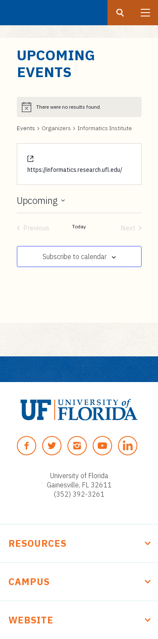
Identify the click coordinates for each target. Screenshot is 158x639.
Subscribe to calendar (75, 256)
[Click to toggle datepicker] (41, 200)
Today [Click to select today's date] (79, 226)
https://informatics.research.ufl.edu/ (74, 170)
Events (26, 128)
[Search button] (120, 12)
